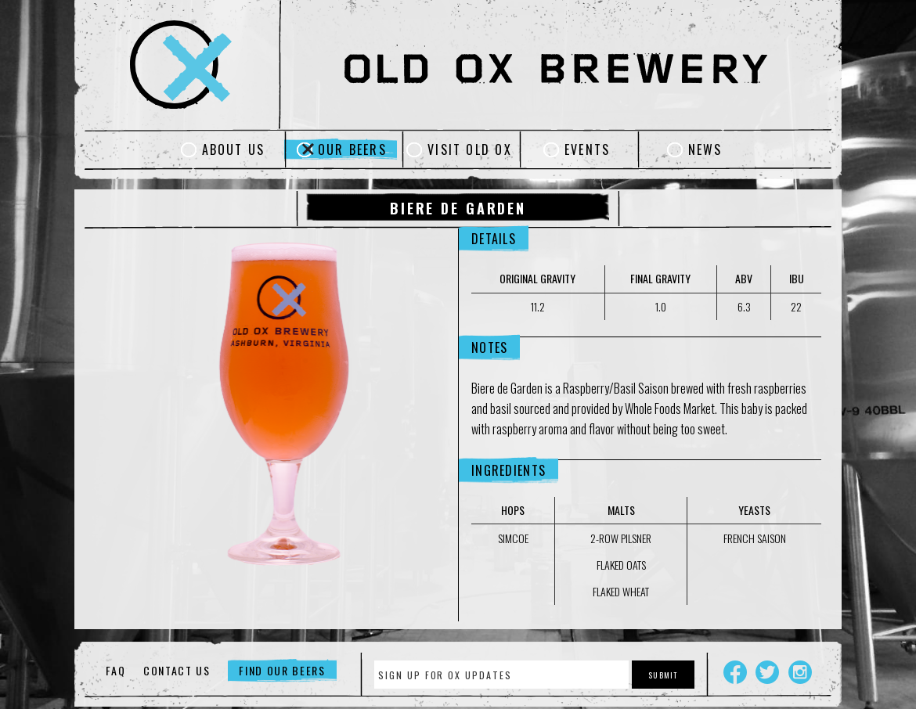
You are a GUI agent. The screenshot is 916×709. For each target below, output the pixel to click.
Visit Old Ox (469, 149)
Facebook (735, 672)
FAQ (115, 670)
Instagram (800, 672)
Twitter (767, 672)
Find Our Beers (282, 670)
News (705, 149)
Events (587, 149)
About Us (233, 149)
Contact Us (177, 670)
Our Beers (352, 149)
